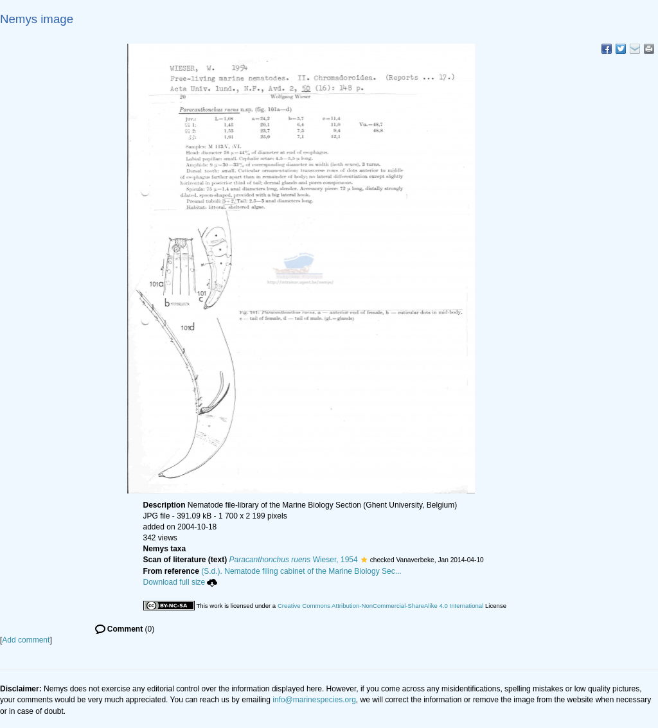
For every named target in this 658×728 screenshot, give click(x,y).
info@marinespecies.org (314, 699)
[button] (364, 559)
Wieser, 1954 (293, 559)
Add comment (25, 639)
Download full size (180, 582)
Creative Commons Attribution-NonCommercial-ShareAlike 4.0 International (380, 605)
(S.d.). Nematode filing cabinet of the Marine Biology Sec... (301, 571)
